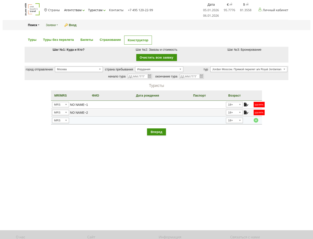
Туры (32, 39)
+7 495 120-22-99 (140, 10)
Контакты (116, 10)
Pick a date (149, 76)
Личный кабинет (275, 10)
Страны (52, 10)
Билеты (86, 39)
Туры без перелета (58, 39)
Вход (72, 25)
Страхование (110, 39)
